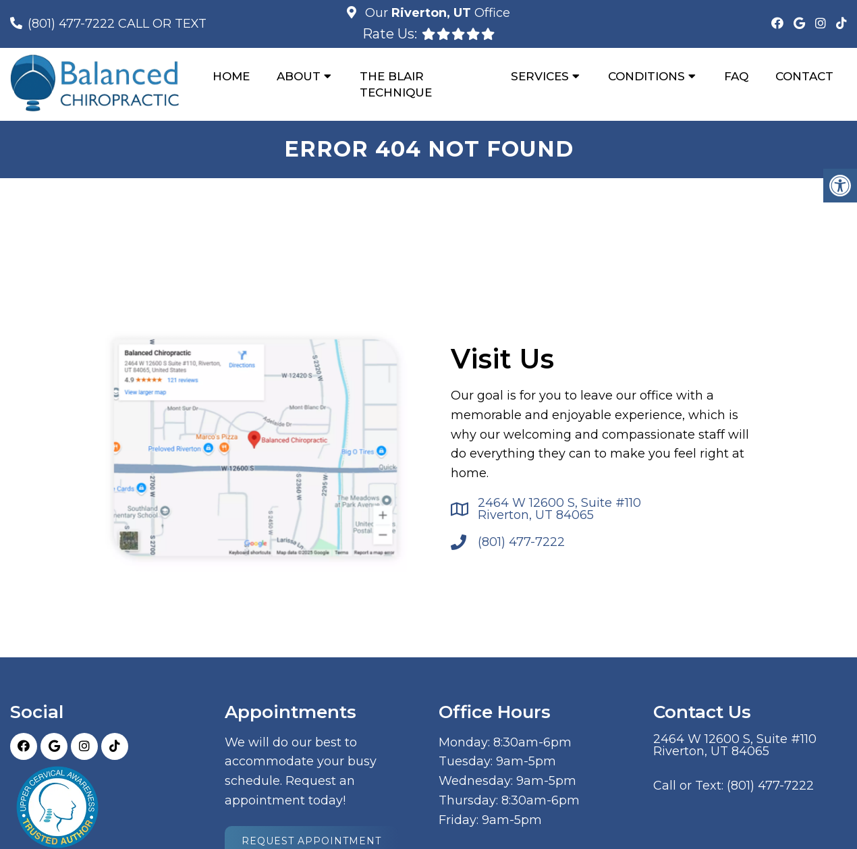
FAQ (736, 76)
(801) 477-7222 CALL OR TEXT (117, 23)
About (299, 76)
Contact (804, 76)
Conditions (646, 76)
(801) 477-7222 (521, 542)
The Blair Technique (396, 84)
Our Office (436, 12)
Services (540, 76)
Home (231, 76)
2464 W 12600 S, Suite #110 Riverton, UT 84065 (559, 509)
